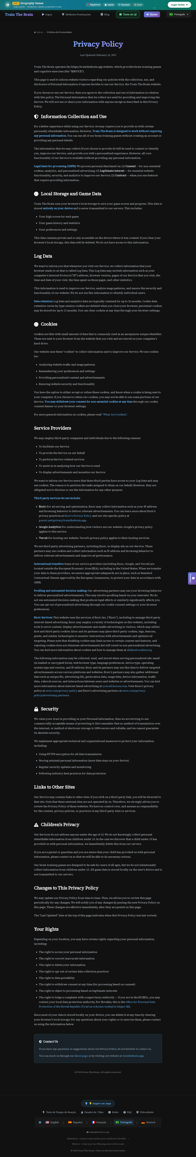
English (52, 1122)
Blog (105, 14)
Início (38, 32)
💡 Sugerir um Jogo (98, 1103)
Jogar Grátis (179, 4)
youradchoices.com (114, 686)
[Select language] (179, 14)
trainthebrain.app (133, 1055)
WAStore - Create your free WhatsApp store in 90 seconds (98, 1144)
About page (81, 1055)
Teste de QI (127, 14)
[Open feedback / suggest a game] (192, 578)
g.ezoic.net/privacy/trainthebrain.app (62, 520)
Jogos (47, 14)
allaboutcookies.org (139, 650)
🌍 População (124, 5)
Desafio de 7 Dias (92, 1112)
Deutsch (148, 1122)
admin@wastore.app (98, 1132)
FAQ (127, 1112)
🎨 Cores (138, 5)
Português (123, 1122)
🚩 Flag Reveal (93, 5)
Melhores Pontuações (76, 14)
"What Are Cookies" (114, 414)
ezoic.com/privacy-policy (61, 691)
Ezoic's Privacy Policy (78, 516)
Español (75, 1122)
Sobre (113, 1112)
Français (99, 1122)
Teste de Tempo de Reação (59, 1112)
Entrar (152, 14)
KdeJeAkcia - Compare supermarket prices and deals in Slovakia (96, 1139)
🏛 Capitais (109, 5)
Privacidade (145, 1112)
